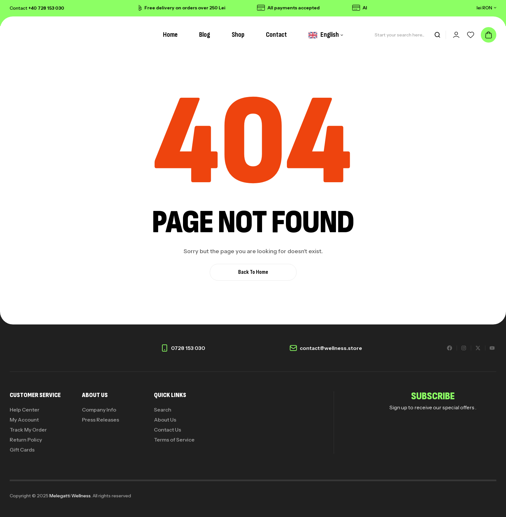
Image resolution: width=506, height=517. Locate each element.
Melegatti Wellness (70, 496)
